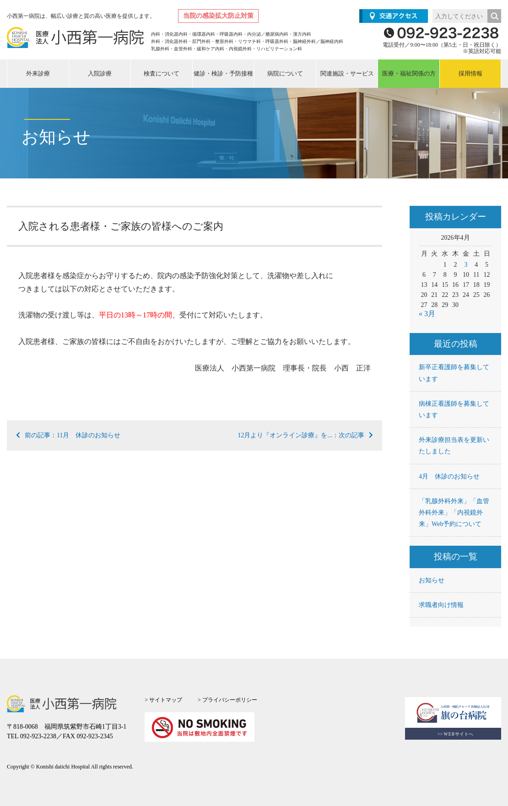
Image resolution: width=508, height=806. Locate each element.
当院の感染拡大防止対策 (218, 15)
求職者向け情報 (441, 605)
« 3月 (427, 313)
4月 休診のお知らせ (449, 476)
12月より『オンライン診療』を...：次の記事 (305, 435)
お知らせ (431, 580)
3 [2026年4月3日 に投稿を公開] (465, 264)
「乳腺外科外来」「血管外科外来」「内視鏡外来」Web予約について (454, 512)
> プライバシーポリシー (227, 700)
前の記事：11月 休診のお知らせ (68, 435)
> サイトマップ (163, 700)
